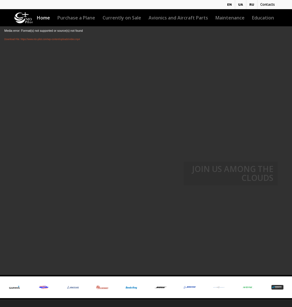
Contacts (267, 4)
